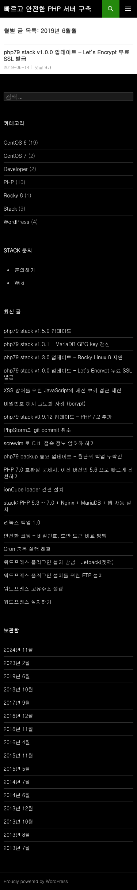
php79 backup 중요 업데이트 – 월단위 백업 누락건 (63, 456)
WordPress (16, 221)
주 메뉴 (128, 9)
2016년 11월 (18, 729)
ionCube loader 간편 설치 (34, 489)
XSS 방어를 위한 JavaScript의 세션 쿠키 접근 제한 (63, 390)
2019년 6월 (17, 676)
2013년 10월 (18, 821)
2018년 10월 (18, 689)
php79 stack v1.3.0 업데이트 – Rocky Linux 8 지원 (63, 357)
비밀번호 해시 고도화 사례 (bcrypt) (44, 403)
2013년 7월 (17, 847)
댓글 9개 (43, 67)
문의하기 (25, 269)
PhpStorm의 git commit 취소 (37, 429)
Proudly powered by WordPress (36, 881)
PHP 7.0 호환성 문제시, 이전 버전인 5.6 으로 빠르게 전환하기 (68, 473)
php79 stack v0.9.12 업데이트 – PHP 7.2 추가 (58, 416)
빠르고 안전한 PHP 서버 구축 (47, 8)
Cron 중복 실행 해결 (27, 548)
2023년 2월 (17, 662)
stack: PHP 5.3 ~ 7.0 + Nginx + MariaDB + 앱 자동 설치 (68, 506)
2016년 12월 (18, 715)
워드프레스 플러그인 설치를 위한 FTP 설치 (53, 575)
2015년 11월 (18, 755)
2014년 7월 (17, 781)
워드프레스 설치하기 (28, 601)
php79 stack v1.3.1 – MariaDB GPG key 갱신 (57, 344)
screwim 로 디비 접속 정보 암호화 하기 (49, 443)
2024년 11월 (18, 649)
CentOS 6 (15, 142)
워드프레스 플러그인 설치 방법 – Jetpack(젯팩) (59, 562)
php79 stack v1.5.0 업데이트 (38, 330)
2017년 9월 (17, 702)
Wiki (19, 282)
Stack (10, 208)
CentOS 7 (15, 155)
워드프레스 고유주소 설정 (33, 588)
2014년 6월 (17, 795)
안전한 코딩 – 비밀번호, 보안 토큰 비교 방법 (55, 535)
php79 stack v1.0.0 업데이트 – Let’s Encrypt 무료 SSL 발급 (66, 55)
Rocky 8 (13, 195)
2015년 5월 (17, 768)
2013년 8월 (17, 834)
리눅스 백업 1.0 (22, 522)
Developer (16, 168)
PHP (9, 182)
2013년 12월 (18, 808)
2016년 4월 (17, 742)
